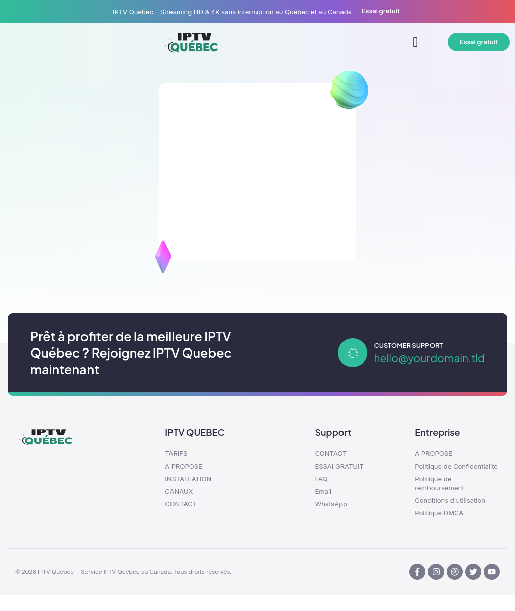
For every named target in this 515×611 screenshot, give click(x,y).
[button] (415, 42)
